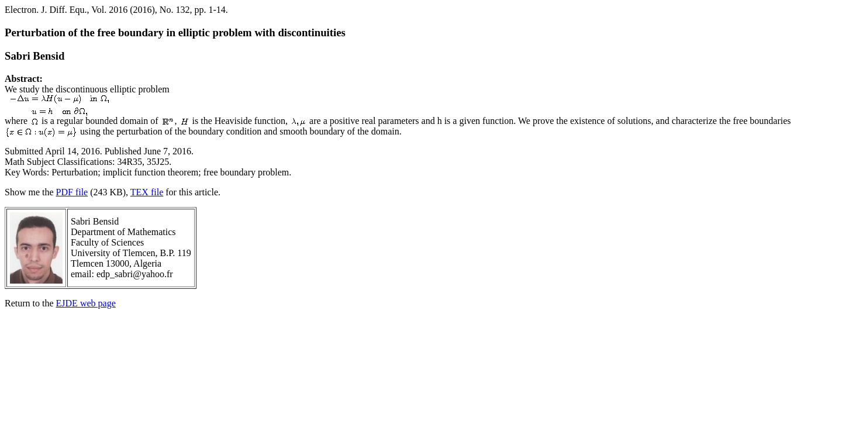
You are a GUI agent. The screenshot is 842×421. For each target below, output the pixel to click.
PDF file (72, 192)
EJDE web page (86, 303)
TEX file (146, 192)
